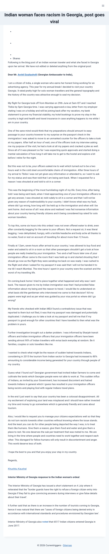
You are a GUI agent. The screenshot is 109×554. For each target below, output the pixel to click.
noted (45, 521)
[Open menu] (103, 5)
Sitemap (67, 545)
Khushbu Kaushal (17, 468)
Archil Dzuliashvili (27, 74)
